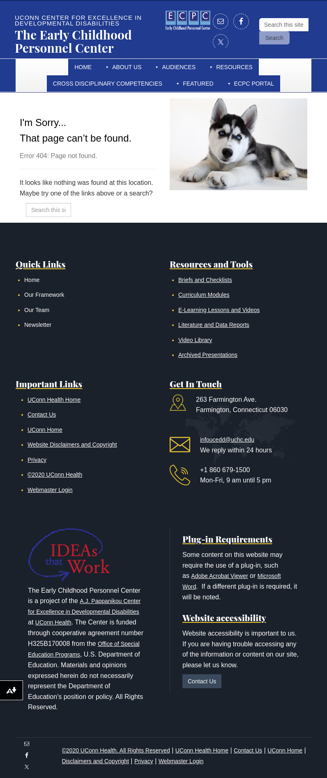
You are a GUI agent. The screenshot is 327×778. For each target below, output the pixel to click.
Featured (198, 83)
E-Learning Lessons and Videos (219, 310)
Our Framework (44, 294)
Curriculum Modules (203, 294)
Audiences (179, 67)
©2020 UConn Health (55, 474)
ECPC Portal (254, 83)
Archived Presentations (207, 355)
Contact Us (42, 414)
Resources (234, 67)
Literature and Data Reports (213, 324)
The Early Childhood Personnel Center (73, 41)
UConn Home (45, 429)
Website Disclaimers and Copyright (72, 444)
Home (83, 67)
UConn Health (53, 622)
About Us (126, 67)
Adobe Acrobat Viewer (219, 576)
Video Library (195, 340)
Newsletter (37, 324)
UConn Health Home (54, 399)
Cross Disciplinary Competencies (107, 83)
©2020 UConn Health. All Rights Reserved (116, 750)
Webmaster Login (50, 490)
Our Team (36, 310)
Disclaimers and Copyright (95, 761)
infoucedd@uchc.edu (227, 439)
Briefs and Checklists (205, 280)
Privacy (37, 460)
